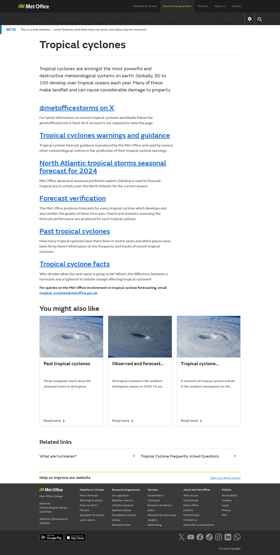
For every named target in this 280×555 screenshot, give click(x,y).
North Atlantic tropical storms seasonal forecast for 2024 (102, 167)
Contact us (190, 520)
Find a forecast (89, 495)
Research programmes (177, 6)
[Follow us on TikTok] (210, 538)
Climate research (106, 18)
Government (155, 495)
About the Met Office (196, 489)
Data (151, 510)
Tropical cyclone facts (74, 264)
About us (220, 6)
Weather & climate (145, 6)
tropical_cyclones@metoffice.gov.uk (68, 293)
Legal (225, 505)
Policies (227, 489)
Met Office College (51, 496)
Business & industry (160, 505)
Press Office (191, 505)
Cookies (227, 500)
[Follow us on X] (182, 538)
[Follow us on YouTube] (191, 538)
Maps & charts (89, 505)
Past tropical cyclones (74, 231)
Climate (85, 510)
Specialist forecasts (92, 515)
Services (203, 6)
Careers (237, 6)
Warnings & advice (91, 500)
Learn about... (88, 520)
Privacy (226, 510)
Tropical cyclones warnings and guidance (104, 135)
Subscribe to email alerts (198, 525)
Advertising (155, 525)
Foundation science (179, 18)
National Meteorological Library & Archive (53, 507)
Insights (152, 520)
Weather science (70, 18)
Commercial (190, 500)
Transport (154, 500)
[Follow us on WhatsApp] (237, 538)
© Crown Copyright (230, 548)
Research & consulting (162, 515)
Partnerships (191, 515)
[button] (259, 19)
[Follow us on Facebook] (201, 538)
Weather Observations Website (53, 521)
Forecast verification (72, 198)
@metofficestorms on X (76, 108)
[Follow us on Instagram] (219, 538)
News (228, 18)
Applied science (142, 18)
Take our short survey (225, 478)
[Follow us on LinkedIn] (228, 538)
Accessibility (229, 495)
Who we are (190, 495)
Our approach (37, 18)
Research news (121, 525)
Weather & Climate (92, 489)
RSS (224, 515)
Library (209, 18)
